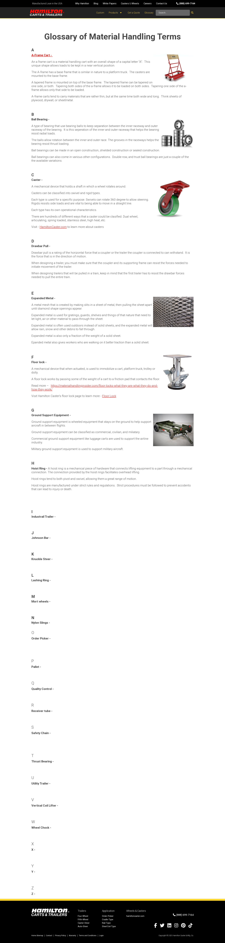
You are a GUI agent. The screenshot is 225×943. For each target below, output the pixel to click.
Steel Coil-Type (109, 926)
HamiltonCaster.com (53, 227)
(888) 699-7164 (185, 3)
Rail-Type (106, 923)
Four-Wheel (83, 916)
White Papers (109, 3)
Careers (148, 3)
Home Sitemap (37, 936)
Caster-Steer (84, 923)
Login (101, 936)
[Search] (173, 13)
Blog (96, 3)
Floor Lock (109, 396)
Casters (125, 3)
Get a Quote (134, 12)
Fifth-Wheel (83, 919)
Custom (100, 12)
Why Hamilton (82, 3)
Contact (49, 936)
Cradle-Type (107, 919)
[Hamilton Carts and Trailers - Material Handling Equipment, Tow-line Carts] (47, 12)
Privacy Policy (60, 936)
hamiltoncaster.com (135, 916)
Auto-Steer (83, 926)
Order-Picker (108, 916)
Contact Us (161, 3)
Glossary (148, 12)
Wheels (135, 3)
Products (116, 12)
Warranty (72, 936)
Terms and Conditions (87, 936)
